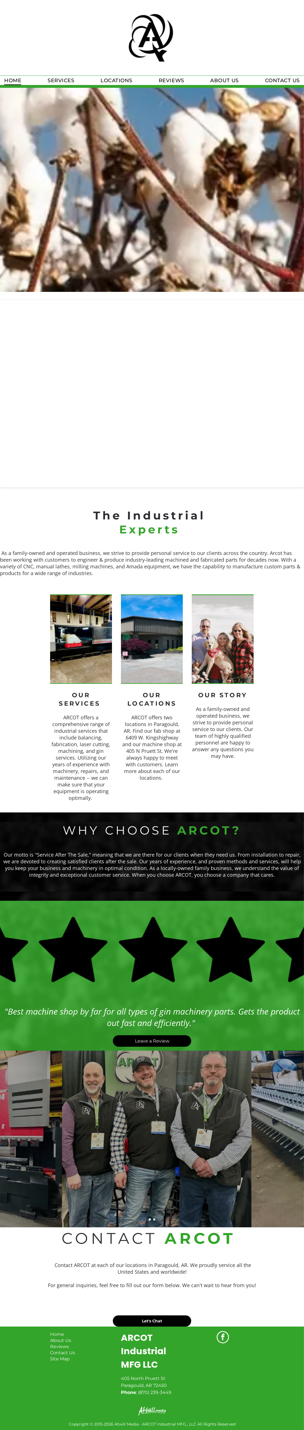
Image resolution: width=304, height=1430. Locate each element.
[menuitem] (12, 80)
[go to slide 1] (150, 1219)
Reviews (59, 1346)
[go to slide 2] (154, 1219)
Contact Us (62, 1352)
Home (57, 1334)
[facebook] (223, 1338)
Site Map (60, 1359)
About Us (60, 1340)
